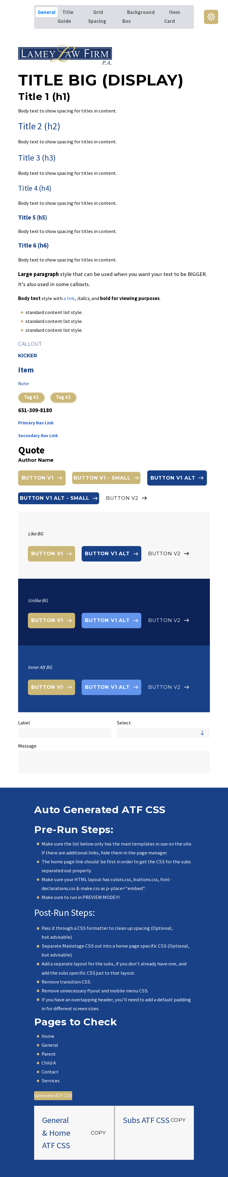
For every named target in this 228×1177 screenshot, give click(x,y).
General (50, 1045)
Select (124, 723)
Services (51, 1081)
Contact (50, 1072)
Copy (98, 1133)
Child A (49, 1063)
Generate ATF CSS (53, 1095)
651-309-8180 (35, 410)
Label (24, 723)
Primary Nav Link (36, 423)
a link (69, 298)
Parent (49, 1054)
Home (48, 1036)
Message (27, 746)
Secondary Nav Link (38, 435)
